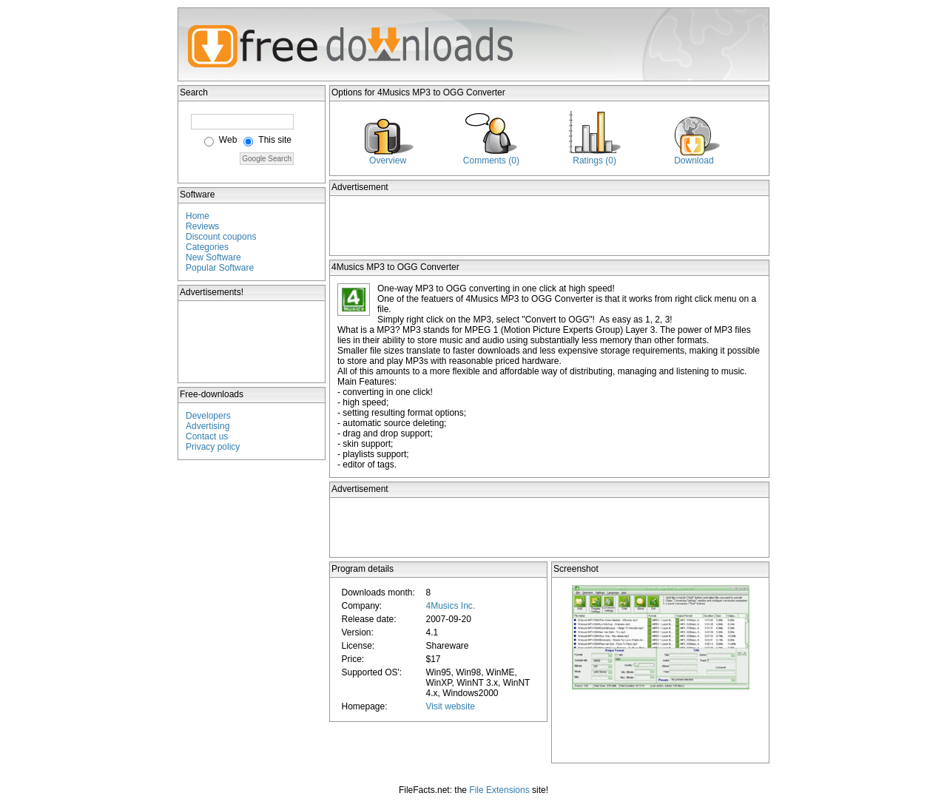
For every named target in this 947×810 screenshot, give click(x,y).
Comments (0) (491, 160)
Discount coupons (221, 237)
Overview (387, 160)
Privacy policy (213, 447)
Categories (207, 247)
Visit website (449, 706)
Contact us (207, 436)
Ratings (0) (594, 160)
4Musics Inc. (450, 606)
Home (197, 216)
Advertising (207, 426)
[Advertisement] (252, 341)
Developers (208, 416)
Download (693, 160)
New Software (213, 257)
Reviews (202, 226)
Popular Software (220, 268)
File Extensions (499, 790)
